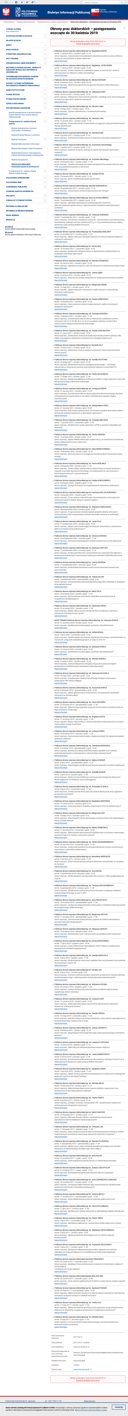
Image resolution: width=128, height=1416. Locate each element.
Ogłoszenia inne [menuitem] (14, 182)
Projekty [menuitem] (10, 196)
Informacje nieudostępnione (19, 211)
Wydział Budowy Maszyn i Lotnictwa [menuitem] (25, 135)
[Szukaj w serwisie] (122, 2)
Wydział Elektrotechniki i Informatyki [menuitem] (25, 144)
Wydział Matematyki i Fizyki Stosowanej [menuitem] (26, 148)
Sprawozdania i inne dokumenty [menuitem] (21, 63)
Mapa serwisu (12, 215)
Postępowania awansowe (26, 22)
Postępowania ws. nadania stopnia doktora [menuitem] (22, 122)
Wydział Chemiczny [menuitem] (18, 139)
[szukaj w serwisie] (101, 2)
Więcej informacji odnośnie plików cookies (91, 1410)
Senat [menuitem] (26, 45)
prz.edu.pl (9, 227)
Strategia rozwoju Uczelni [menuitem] (19, 36)
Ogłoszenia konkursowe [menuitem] (17, 178)
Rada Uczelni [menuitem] (12, 50)
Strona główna (9, 22)
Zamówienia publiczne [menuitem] (16, 187)
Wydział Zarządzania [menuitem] (19, 159)
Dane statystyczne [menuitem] (15, 90)
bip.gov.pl (9, 232)
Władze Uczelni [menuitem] (13, 40)
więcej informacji (60, 61)
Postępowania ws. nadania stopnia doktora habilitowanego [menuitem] (22, 172)
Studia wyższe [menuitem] (13, 95)
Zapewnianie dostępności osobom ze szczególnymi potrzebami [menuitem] (22, 78)
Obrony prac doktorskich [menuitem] (25, 165)
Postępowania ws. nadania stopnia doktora (53, 22)
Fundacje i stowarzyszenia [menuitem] (19, 200)
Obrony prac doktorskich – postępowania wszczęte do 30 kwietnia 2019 (95, 22)
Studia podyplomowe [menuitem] (16, 99)
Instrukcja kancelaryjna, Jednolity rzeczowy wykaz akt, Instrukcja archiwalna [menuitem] (23, 70)
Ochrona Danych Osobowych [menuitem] (20, 191)
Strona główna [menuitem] (13, 30)
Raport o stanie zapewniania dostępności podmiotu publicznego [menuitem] (23, 84)
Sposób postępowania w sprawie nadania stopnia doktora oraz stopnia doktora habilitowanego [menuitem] (25, 114)
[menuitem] (45, 36)
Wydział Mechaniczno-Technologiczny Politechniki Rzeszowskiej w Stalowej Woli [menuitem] (27, 154)
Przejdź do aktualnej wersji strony (88, 44)
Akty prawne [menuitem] (12, 59)
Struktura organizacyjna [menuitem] (18, 54)
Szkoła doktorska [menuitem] (15, 104)
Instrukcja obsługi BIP (17, 206)
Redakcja (10, 220)
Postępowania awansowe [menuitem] (18, 108)
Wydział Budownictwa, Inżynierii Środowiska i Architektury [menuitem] (23, 129)
